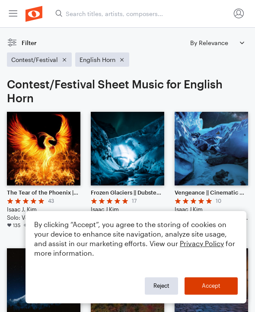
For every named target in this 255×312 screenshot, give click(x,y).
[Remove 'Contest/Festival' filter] (39, 59)
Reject (161, 285)
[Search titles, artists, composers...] (143, 13)
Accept (211, 285)
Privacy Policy (202, 243)
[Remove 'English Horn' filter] (102, 59)
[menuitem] (13, 13)
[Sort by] (217, 42)
